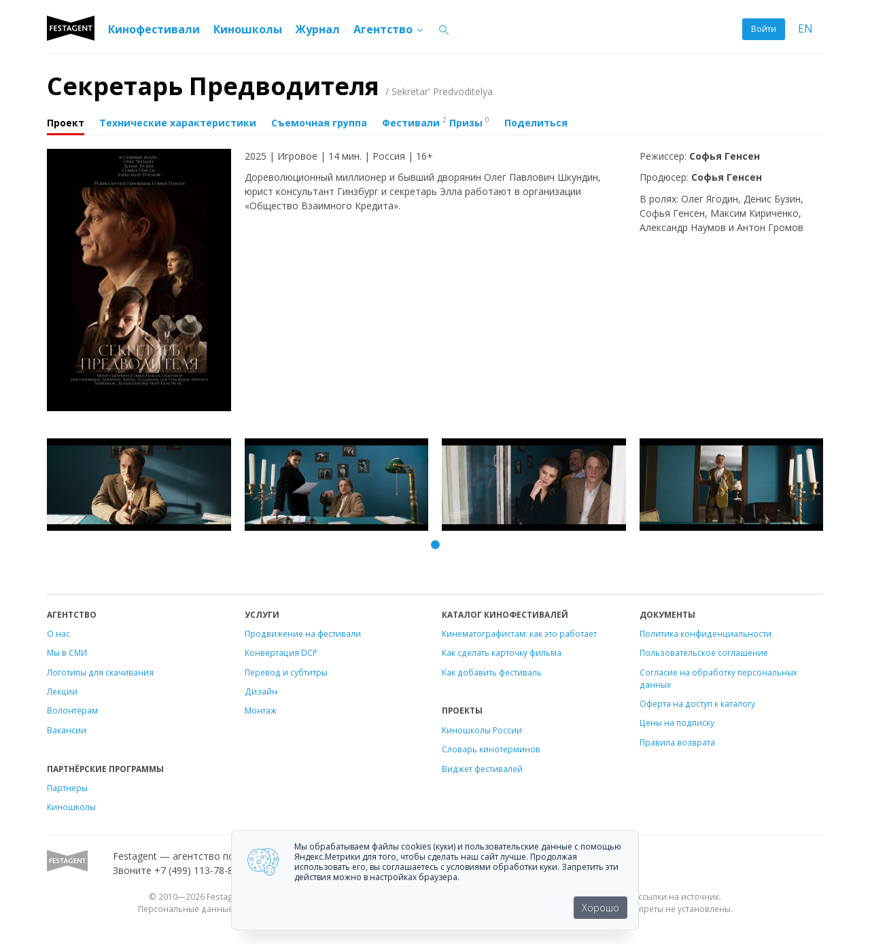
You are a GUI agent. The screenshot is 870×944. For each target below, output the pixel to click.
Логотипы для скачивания (100, 672)
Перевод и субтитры (286, 672)
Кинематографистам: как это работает (519, 633)
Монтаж (261, 710)
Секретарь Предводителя (270, 86)
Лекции (62, 691)
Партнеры (67, 787)
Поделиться (536, 122)
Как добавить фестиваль (492, 672)
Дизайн (261, 691)
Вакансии (66, 729)
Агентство (389, 29)
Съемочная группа (319, 122)
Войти (763, 29)
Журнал (318, 29)
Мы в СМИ (67, 652)
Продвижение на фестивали (303, 633)
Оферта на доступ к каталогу (697, 703)
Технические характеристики (177, 122)
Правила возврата (677, 742)
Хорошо (600, 907)
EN (805, 29)
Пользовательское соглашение (704, 652)
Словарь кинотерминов (491, 749)
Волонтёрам (72, 710)
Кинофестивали (154, 29)
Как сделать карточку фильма (501, 652)
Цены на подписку (677, 722)
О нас (58, 633)
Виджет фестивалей (482, 768)
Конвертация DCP (281, 652)
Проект (65, 122)
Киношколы (247, 29)
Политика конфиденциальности (705, 633)
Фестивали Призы (435, 121)
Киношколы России (482, 729)
